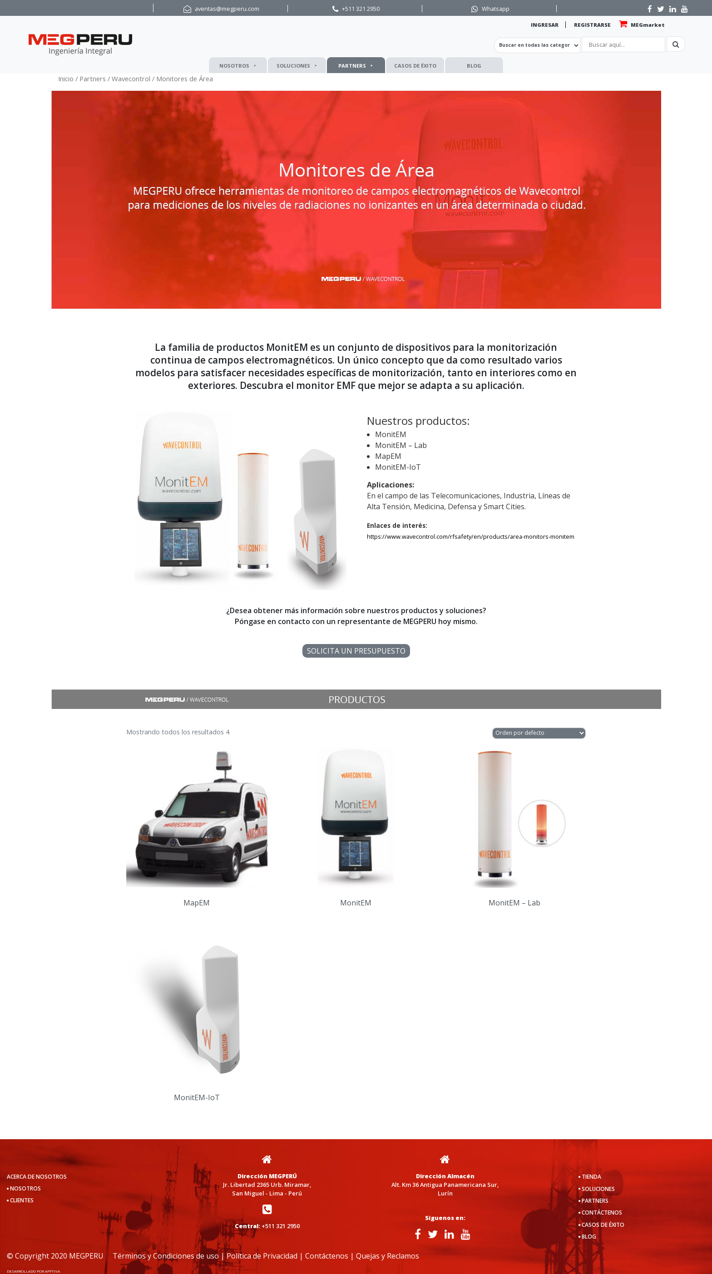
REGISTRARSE (592, 24)
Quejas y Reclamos (387, 1256)
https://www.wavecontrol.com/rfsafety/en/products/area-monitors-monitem (470, 536)
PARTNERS (356, 65)
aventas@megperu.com (227, 9)
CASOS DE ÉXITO (415, 65)
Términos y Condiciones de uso (166, 1256)
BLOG (474, 65)
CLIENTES (22, 1200)
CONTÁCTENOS (602, 1212)
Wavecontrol (131, 78)
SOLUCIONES (297, 65)
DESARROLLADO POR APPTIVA (33, 1271)
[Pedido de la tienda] (539, 733)
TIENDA (591, 1177)
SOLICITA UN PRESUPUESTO (356, 651)
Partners (92, 78)
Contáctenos (326, 1256)
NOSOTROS (238, 65)
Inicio (66, 78)
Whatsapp (495, 9)
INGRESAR (545, 24)
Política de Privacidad (262, 1256)
